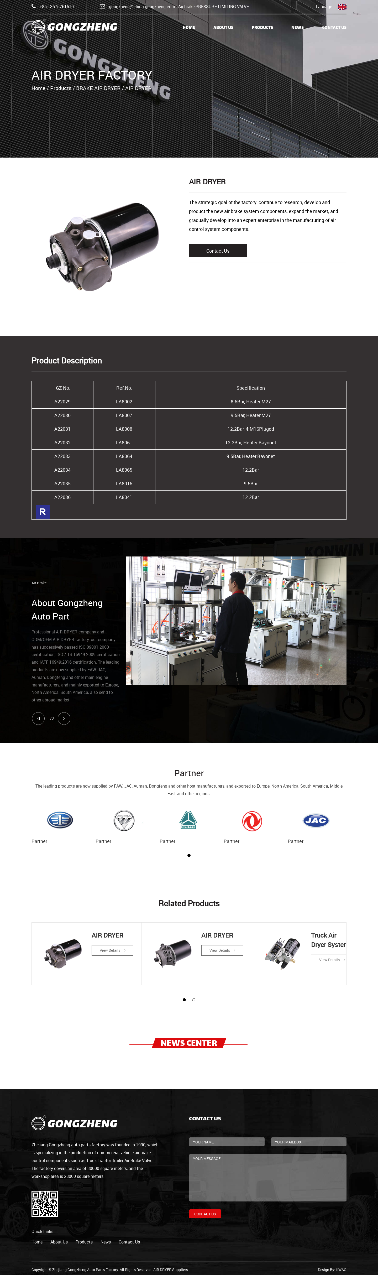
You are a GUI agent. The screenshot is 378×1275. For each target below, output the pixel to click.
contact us (129, 1239)
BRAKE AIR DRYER (98, 88)
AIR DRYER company (76, 632)
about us (59, 1239)
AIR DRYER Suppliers (170, 1267)
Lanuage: (331, 7)
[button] (189, 855)
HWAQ (341, 1267)
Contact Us (334, 28)
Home (189, 28)
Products (262, 28)
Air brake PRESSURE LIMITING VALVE (213, 6)
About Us (223, 28)
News (297, 28)
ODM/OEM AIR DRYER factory (60, 639)
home (37, 1239)
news (106, 1239)
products (84, 1239)
